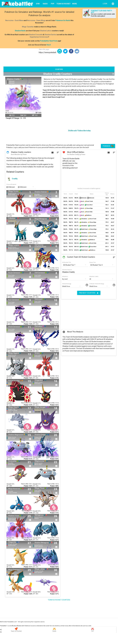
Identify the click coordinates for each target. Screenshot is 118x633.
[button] (65, 51)
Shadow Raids (20, 31)
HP (33, 115)
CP (37, 112)
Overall (9, 214)
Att (10, 115)
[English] (113, 4)
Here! (49, 45)
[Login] (104, 3)
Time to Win (24, 214)
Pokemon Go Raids (62, 20)
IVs (6, 112)
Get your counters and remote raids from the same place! (103, 15)
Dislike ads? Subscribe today (79, 131)
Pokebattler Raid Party (48, 41)
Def (21, 115)
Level (7, 111)
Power (26, 216)
